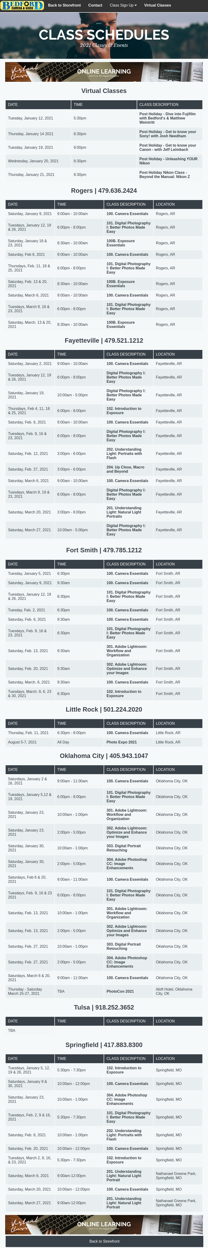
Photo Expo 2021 (121, 742)
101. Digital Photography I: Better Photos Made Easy (128, 227)
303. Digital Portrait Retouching (123, 848)
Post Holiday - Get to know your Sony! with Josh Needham (168, 134)
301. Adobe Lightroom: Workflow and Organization (126, 651)
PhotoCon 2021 (120, 991)
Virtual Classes (157, 5)
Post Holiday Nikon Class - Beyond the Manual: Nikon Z (165, 175)
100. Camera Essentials (127, 214)
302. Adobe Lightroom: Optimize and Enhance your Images (126, 668)
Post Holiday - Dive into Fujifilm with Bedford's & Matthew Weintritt (168, 118)
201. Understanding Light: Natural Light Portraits (123, 512)
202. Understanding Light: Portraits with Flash (124, 453)
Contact (95, 5)
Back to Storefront (64, 5)
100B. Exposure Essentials (120, 243)
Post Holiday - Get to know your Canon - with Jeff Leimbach (168, 147)
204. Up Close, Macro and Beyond (125, 469)
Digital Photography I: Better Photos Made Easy (125, 377)
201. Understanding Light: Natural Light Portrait (123, 1176)
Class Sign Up (123, 5)
